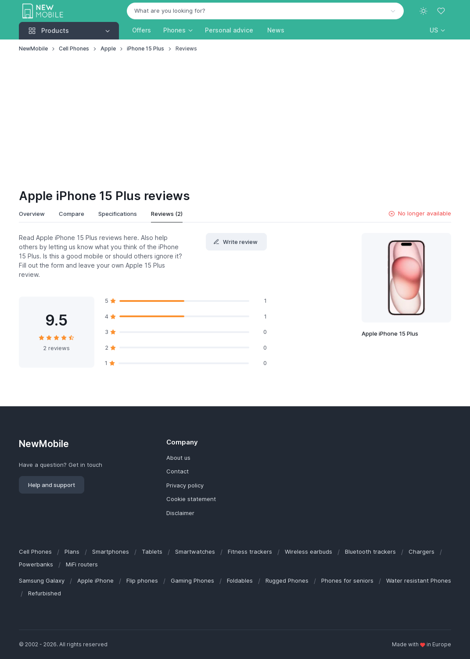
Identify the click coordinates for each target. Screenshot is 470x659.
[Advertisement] (235, 121)
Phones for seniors (347, 580)
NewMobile (33, 48)
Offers (141, 30)
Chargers (421, 551)
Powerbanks (36, 564)
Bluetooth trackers (370, 551)
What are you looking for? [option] (169, 10)
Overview (32, 213)
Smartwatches (195, 551)
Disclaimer (180, 512)
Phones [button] (174, 30)
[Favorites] (442, 11)
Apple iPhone (95, 580)
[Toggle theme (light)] (423, 11)
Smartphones (110, 551)
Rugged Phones (287, 580)
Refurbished (44, 593)
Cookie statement (191, 498)
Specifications (117, 213)
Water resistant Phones (418, 580)
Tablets (152, 551)
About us (178, 457)
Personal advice (229, 30)
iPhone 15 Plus (145, 48)
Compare (71, 213)
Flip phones (142, 580)
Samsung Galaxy (42, 580)
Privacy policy (185, 485)
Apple (108, 48)
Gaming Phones (192, 580)
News (275, 30)
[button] (437, 30)
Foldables (240, 580)
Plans (72, 551)
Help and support (51, 484)
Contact (177, 471)
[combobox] (265, 11)
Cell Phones (74, 48)
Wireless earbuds (308, 551)
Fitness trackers (250, 551)
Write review (235, 241)
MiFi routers (82, 564)
